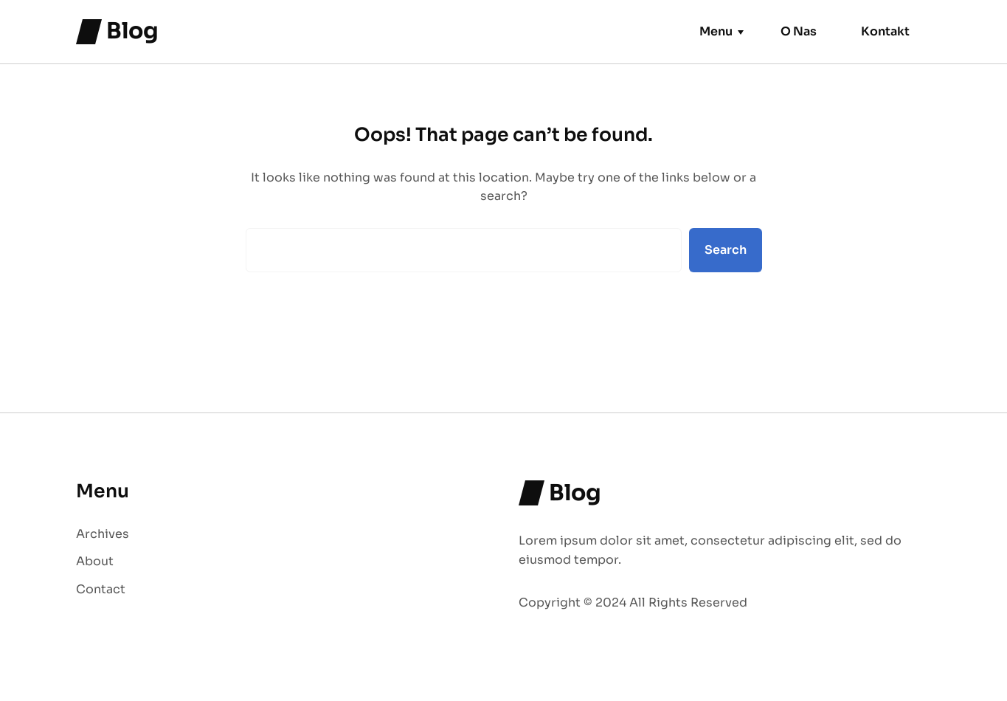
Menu (716, 31)
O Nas (799, 31)
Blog (132, 31)
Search (726, 250)
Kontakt (885, 31)
